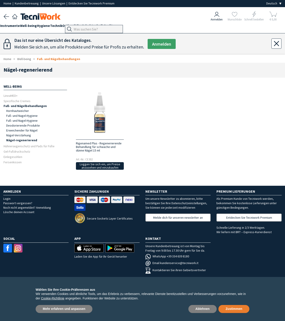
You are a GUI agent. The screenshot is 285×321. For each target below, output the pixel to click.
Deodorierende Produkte (23, 125)
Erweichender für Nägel (21, 130)
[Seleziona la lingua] (273, 3)
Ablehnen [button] (202, 309)
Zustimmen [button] (234, 309)
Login (6, 199)
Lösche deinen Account (18, 212)
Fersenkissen (13, 162)
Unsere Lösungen (54, 3)
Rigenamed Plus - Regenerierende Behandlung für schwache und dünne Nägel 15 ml (99, 146)
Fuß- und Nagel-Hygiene (22, 115)
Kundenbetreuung (27, 3)
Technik (69, 27)
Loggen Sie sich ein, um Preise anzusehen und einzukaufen (100, 166)
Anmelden (161, 44)
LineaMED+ (11, 95)
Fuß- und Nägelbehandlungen (58, 59)
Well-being (35, 27)
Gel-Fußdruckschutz (17, 151)
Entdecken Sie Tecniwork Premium (91, 3)
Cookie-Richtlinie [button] (52, 298)
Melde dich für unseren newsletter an (178, 218)
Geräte (129, 27)
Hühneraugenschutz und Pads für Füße (29, 146)
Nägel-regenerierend (21, 140)
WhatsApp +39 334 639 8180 (167, 256)
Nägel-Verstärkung (18, 135)
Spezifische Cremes (17, 101)
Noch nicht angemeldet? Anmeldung (27, 208)
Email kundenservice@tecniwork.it (171, 263)
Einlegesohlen (13, 157)
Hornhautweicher (17, 111)
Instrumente (13, 27)
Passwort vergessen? (17, 203)
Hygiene (53, 27)
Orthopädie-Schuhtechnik (99, 27)
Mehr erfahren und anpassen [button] (64, 309)
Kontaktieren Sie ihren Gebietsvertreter (175, 270)
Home (8, 3)
